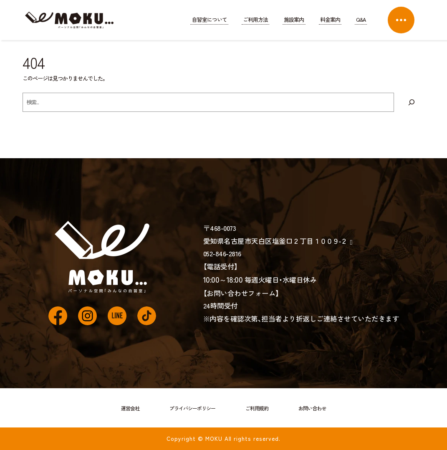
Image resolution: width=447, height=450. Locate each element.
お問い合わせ (312, 408)
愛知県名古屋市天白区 (275, 241)
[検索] (411, 102)
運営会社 (130, 408)
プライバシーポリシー (192, 408)
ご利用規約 (256, 408)
